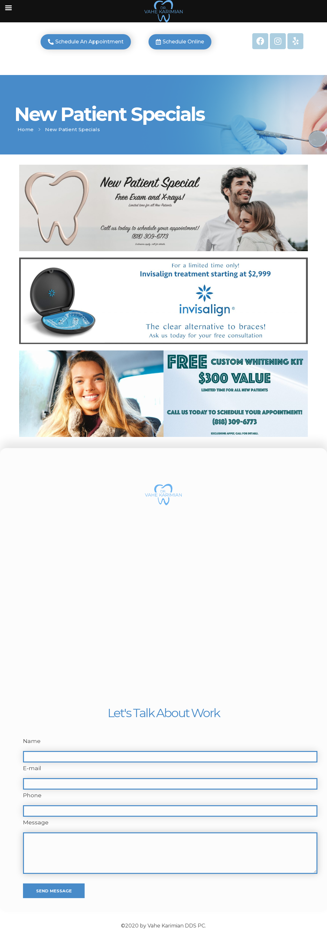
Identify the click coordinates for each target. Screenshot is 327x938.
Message (36, 822)
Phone (32, 795)
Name (32, 741)
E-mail (32, 768)
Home (26, 129)
